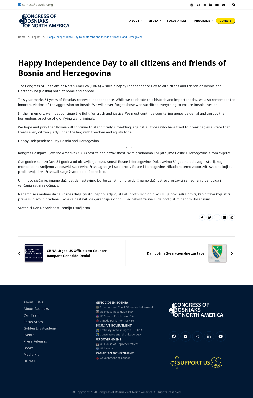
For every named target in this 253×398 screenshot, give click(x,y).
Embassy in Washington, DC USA (121, 330)
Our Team (32, 315)
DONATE (226, 20)
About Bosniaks (36, 308)
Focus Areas (177, 20)
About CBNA (34, 302)
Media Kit (31, 354)
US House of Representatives (119, 344)
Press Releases (35, 341)
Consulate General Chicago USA (120, 334)
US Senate (106, 348)
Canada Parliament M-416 (117, 320)
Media (153, 20)
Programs (202, 20)
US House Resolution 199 (116, 311)
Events (29, 335)
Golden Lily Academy (40, 328)
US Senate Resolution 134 (116, 316)
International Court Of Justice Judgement (126, 307)
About (134, 20)
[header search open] (233, 4)
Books (28, 348)
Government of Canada (115, 358)
